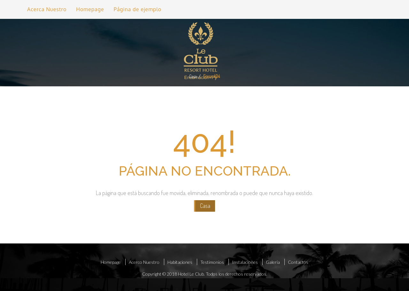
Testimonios (212, 262)
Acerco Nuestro (144, 262)
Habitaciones (179, 262)
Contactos (298, 262)
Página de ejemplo (138, 9)
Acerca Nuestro (46, 9)
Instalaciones (245, 262)
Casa (193, 76)
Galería (273, 262)
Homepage (90, 9)
